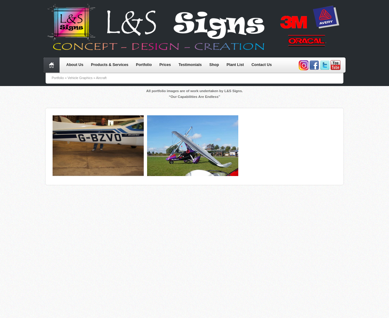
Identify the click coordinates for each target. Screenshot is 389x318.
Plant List (235, 65)
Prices (165, 65)
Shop (214, 65)
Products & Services (109, 65)
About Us (74, 65)
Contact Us (261, 65)
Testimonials (189, 65)
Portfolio (144, 65)
